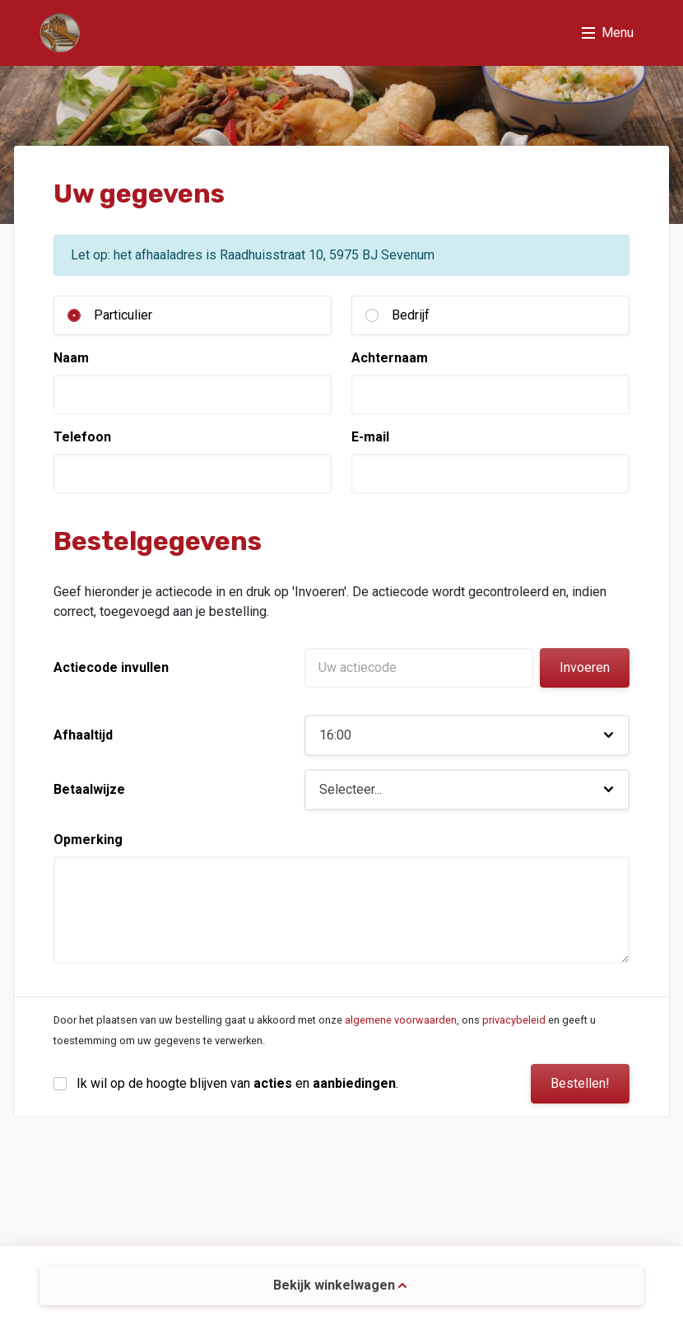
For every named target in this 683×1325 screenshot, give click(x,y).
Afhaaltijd (83, 735)
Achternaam (389, 358)
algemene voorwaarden (401, 1020)
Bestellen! (580, 1083)
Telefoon (82, 437)
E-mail (370, 437)
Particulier (123, 315)
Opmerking (88, 839)
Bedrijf (411, 315)
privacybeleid (514, 1020)
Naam (71, 358)
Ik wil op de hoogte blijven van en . (237, 1083)
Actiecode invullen (111, 667)
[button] (467, 735)
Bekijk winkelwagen (340, 1285)
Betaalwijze (89, 789)
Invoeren (585, 667)
